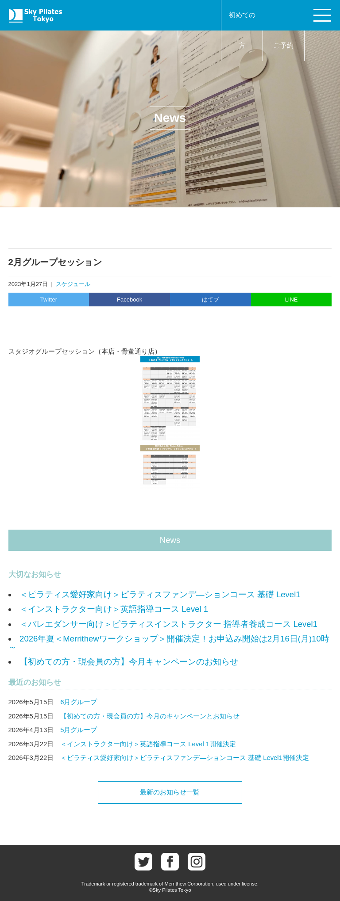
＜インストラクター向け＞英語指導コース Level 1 (113, 609)
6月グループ (78, 702)
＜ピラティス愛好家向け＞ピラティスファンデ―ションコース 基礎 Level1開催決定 (184, 757)
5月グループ (78, 729)
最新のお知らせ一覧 (170, 792)
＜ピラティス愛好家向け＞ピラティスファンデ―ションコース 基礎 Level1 (160, 594)
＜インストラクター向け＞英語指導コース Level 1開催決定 (148, 744)
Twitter (48, 299)
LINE (291, 299)
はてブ (210, 299)
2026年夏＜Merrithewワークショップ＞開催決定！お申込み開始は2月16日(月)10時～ (168, 643)
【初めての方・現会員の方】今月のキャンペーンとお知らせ (150, 716)
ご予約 (284, 45)
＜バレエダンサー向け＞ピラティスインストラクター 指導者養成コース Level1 (168, 624)
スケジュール (73, 284)
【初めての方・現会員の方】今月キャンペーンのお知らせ (128, 661)
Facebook (129, 299)
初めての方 (242, 30)
